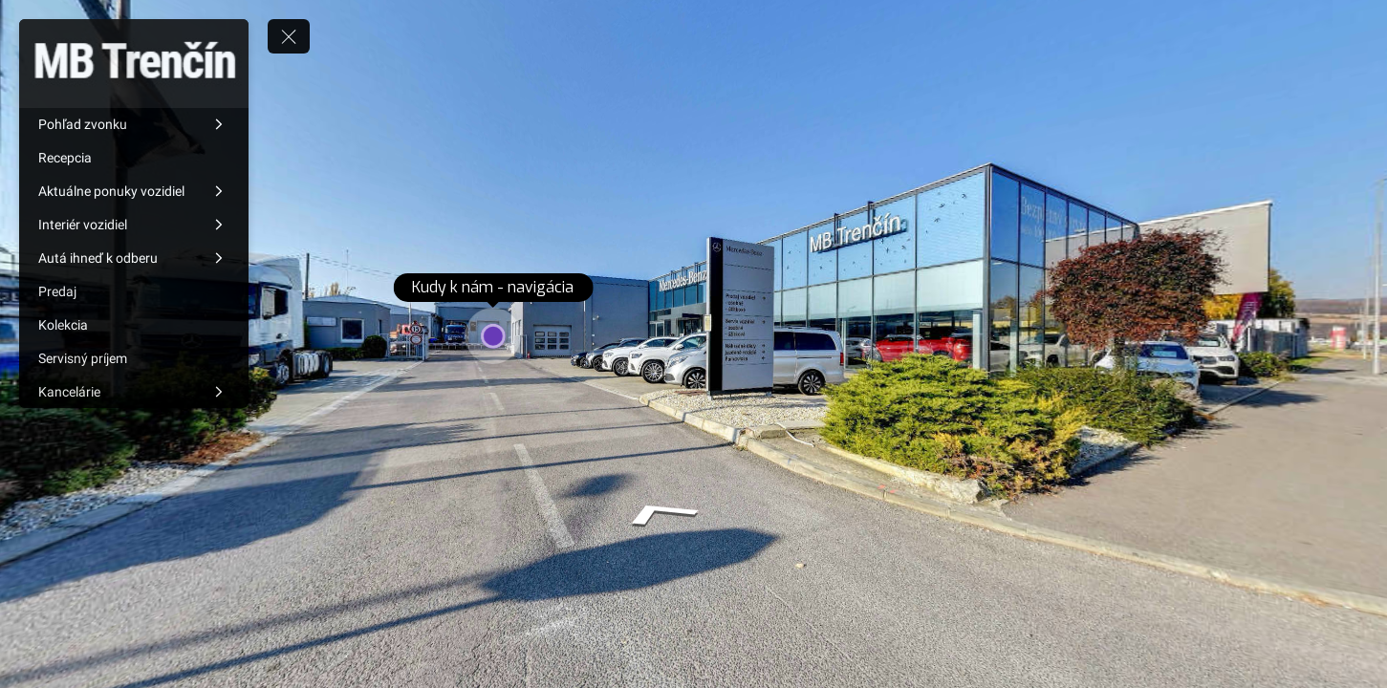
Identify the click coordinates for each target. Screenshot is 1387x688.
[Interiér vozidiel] (134, 224)
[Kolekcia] (134, 325)
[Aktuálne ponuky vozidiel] (134, 191)
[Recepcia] (134, 157)
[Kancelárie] (134, 392)
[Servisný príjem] (134, 358)
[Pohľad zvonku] (134, 124)
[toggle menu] (289, 36)
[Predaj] (134, 291)
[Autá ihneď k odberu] (134, 258)
